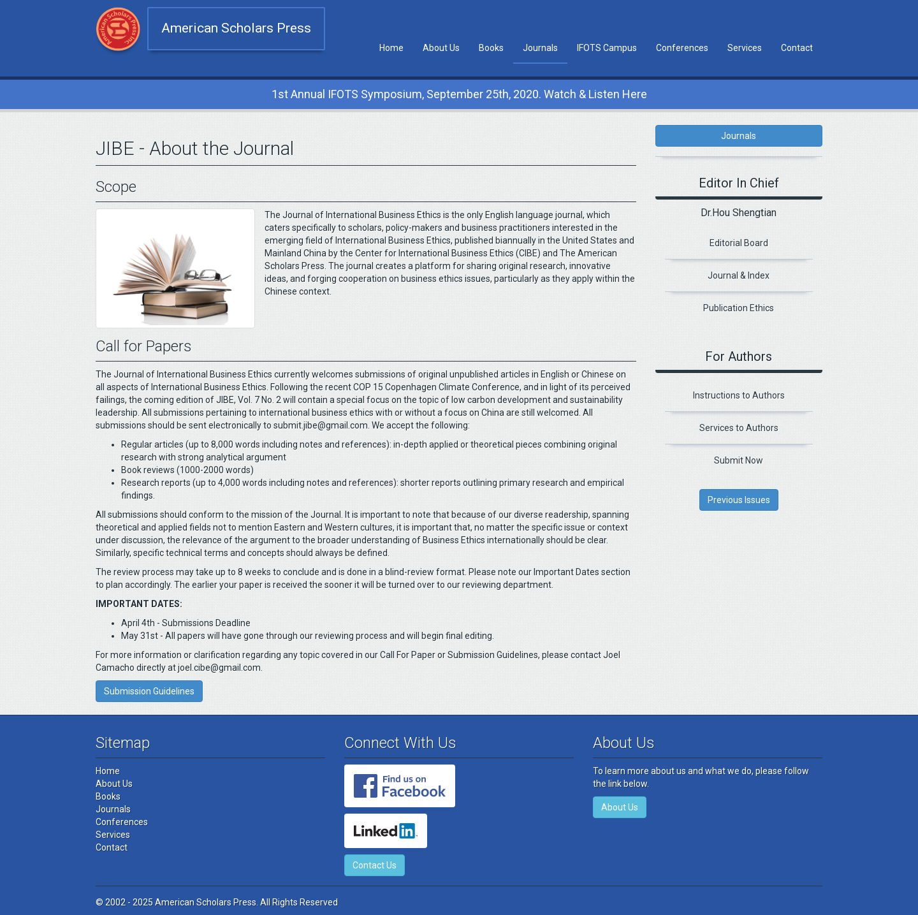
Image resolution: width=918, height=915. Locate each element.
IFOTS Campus (607, 48)
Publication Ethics (738, 308)
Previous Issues (739, 500)
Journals (540, 48)
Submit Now (738, 460)
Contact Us (375, 865)
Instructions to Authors (739, 395)
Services (744, 48)
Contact (797, 48)
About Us (441, 48)
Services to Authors (738, 428)
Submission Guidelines (149, 691)
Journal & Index (738, 275)
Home (391, 48)
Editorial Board (739, 243)
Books (491, 48)
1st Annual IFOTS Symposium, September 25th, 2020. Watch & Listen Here (459, 94)
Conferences (682, 48)
